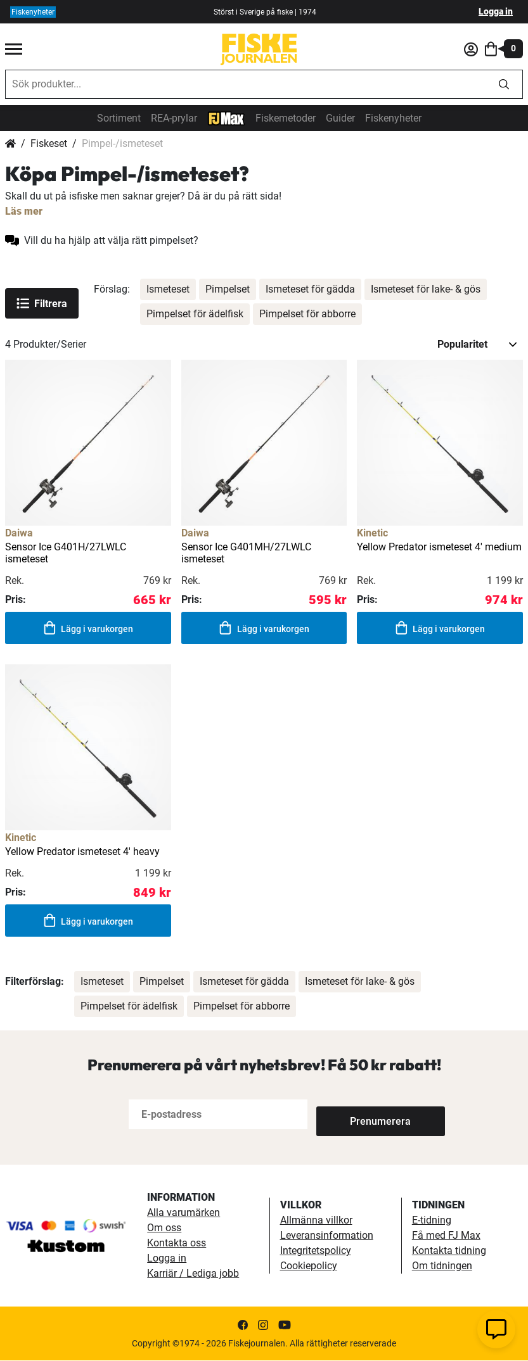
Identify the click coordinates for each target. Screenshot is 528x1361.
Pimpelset (227, 289)
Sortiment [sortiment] (119, 118)
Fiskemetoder (285, 118)
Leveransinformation (326, 1236)
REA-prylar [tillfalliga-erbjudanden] (174, 118)
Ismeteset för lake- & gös (425, 289)
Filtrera (41, 303)
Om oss (164, 1228)
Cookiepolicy (308, 1266)
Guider (340, 118)
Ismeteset (168, 289)
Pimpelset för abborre (307, 314)
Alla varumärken (183, 1213)
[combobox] (246, 84)
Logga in (496, 11)
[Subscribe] (358, 1115)
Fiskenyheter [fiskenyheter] (33, 12)
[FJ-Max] (226, 117)
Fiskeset (48, 143)
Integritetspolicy (315, 1251)
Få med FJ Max (446, 1236)
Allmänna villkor (316, 1221)
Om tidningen (442, 1266)
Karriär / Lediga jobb (193, 1274)
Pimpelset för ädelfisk (194, 314)
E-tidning (431, 1221)
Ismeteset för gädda (310, 289)
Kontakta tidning (449, 1251)
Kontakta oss (176, 1244)
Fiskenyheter (393, 118)
